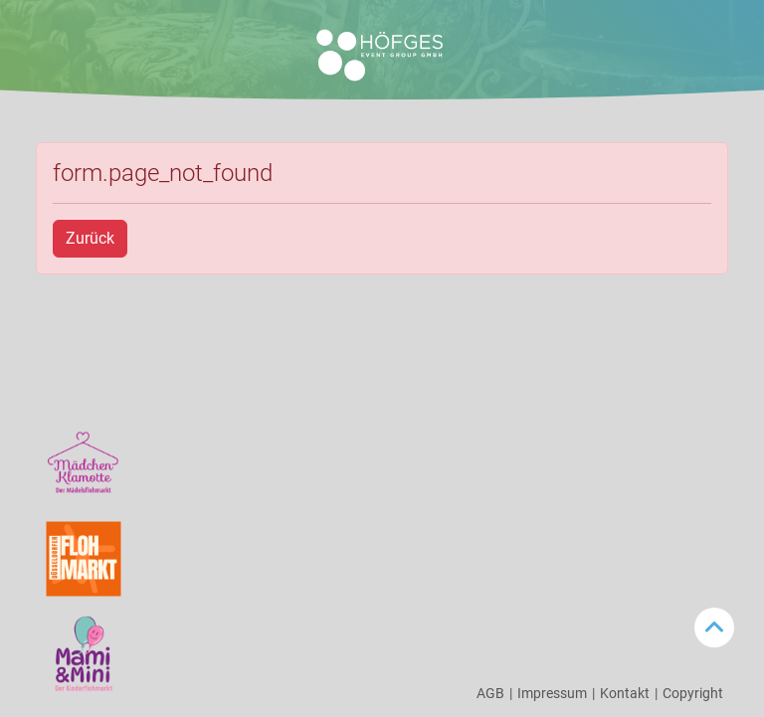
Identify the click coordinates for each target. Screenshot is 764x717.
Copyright (693, 693)
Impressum (556, 693)
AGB (494, 693)
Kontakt (629, 693)
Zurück (90, 238)
